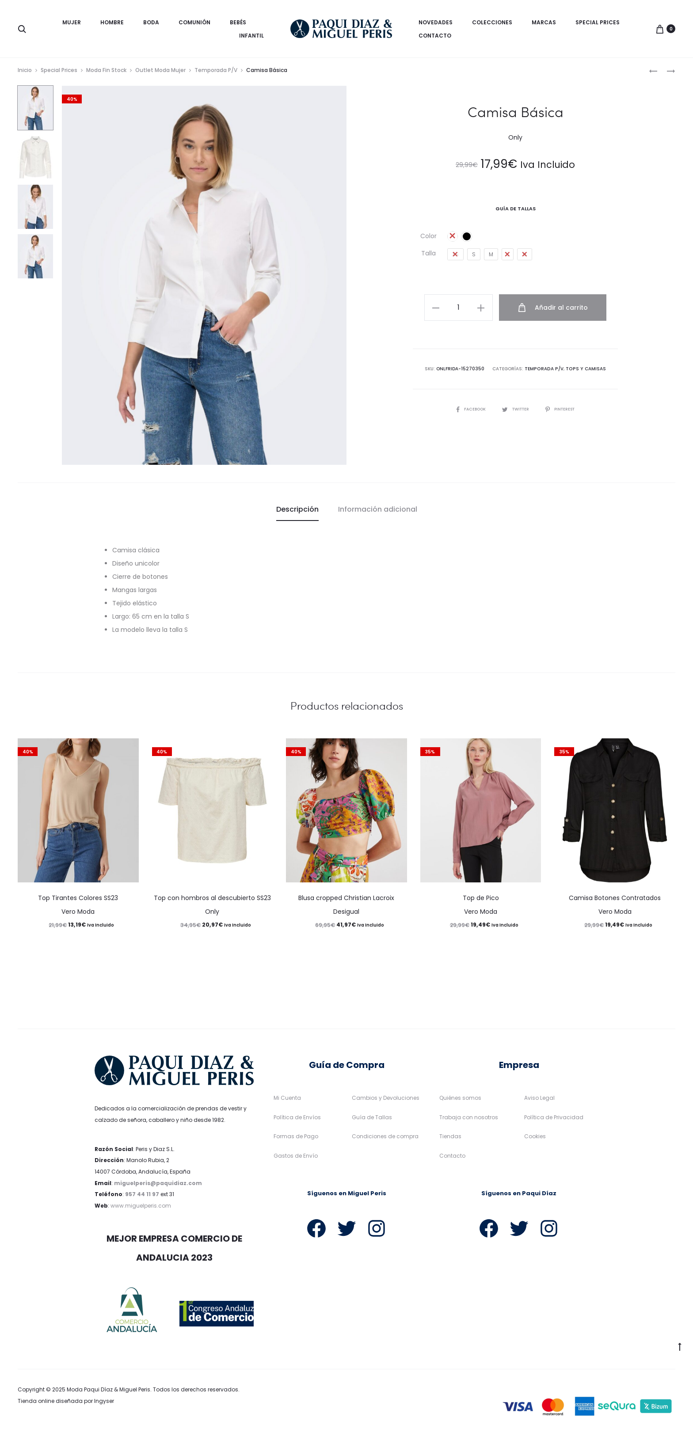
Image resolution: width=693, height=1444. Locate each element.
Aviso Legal (539, 1100)
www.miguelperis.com (140, 1208)
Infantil (251, 35)
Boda (151, 22)
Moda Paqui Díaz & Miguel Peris (108, 1392)
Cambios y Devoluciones (385, 1100)
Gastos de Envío (296, 1158)
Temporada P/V (215, 72)
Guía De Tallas (515, 211)
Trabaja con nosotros (468, 1120)
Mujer (71, 22)
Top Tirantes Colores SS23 (78, 901)
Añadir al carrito (554, 310)
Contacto (435, 35)
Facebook (467, 410)
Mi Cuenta (287, 1100)
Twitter (515, 410)
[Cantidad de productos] (463, 310)
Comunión (194, 22)
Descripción (297, 512)
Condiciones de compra (385, 1139)
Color (428, 238)
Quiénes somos (460, 1100)
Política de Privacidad (553, 1120)
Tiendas (450, 1139)
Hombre (112, 22)
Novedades (436, 22)
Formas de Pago (296, 1139)
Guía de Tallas (372, 1120)
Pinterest (563, 410)
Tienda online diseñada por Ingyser (66, 1403)
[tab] (297, 512)
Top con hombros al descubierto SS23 (212, 901)
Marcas (544, 22)
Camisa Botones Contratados (615, 901)
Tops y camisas (585, 370)
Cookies (535, 1139)
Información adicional (377, 512)
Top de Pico (481, 901)
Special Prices (597, 22)
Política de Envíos (297, 1120)
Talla (428, 255)
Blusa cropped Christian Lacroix (346, 901)
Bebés (238, 22)
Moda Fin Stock (106, 72)
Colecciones (492, 22)
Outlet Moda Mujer (160, 72)
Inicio (25, 72)
